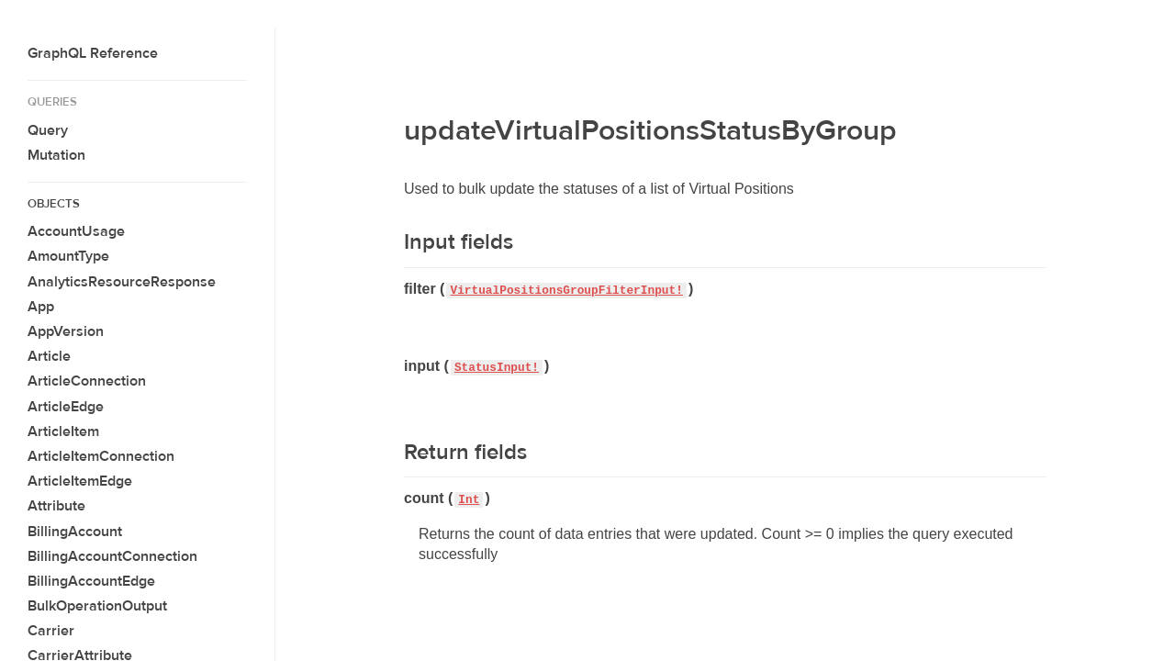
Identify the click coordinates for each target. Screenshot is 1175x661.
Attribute (56, 506)
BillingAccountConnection (112, 556)
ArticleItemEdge (80, 481)
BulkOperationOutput (97, 606)
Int (468, 500)
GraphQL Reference (93, 53)
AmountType (68, 256)
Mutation (56, 155)
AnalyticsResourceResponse (122, 282)
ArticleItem (63, 431)
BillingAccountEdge (91, 581)
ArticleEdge (66, 407)
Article (49, 356)
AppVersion (66, 331)
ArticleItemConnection (101, 456)
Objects (54, 203)
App (41, 306)
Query (48, 130)
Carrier (51, 631)
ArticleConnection (87, 381)
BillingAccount (75, 531)
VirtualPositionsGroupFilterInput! (566, 290)
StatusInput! (496, 368)
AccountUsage (76, 231)
